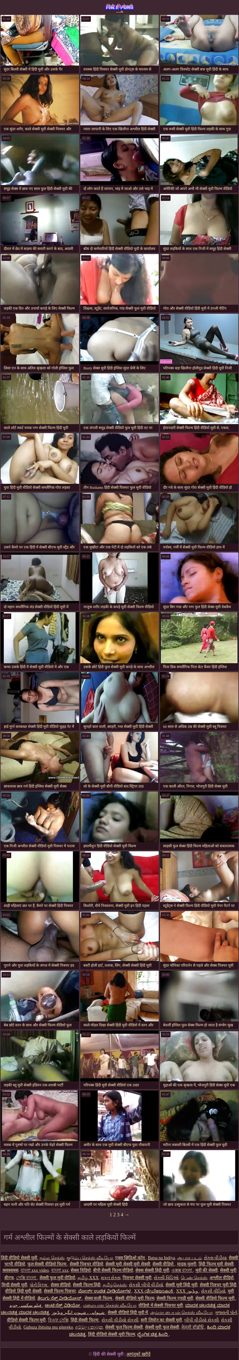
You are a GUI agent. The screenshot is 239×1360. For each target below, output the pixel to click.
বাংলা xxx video (35, 1270)
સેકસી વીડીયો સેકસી (119, 1320)
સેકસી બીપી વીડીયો (146, 1285)
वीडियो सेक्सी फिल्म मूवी (26, 1320)
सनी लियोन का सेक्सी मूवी (161, 1320)
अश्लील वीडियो (221, 1277)
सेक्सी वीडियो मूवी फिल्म (134, 1298)
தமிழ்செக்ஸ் (115, 1285)
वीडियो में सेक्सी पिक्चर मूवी (160, 1305)
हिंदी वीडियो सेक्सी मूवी (19, 1258)
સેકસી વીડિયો (213, 1291)
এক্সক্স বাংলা (182, 1270)
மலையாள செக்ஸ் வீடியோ (109, 1305)
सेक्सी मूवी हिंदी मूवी (182, 1285)
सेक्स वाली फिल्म (99, 1298)
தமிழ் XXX (88, 1277)
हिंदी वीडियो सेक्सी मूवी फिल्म (111, 1334)
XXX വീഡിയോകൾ (154, 1291)
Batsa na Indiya (161, 1258)
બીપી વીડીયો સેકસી (201, 1320)
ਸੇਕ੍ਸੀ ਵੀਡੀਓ (193, 1327)
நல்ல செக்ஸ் (52, 1258)
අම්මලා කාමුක (89, 1327)
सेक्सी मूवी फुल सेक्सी (162, 1327)
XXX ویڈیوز (187, 1291)
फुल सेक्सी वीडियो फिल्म (47, 1264)
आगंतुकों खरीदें (138, 1354)
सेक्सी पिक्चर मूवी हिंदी (218, 1285)
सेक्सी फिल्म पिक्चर (60, 1291)
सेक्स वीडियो (61, 1285)
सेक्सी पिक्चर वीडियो (86, 1264)
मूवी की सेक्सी (206, 1270)
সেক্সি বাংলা (26, 1277)
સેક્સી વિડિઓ (166, 1277)
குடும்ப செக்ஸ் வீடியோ (90, 1258)
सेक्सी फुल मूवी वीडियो (58, 1277)
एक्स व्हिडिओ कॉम (130, 1258)
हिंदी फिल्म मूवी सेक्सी (216, 1264)
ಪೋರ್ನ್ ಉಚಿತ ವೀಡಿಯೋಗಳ (105, 1291)
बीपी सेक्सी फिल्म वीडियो (113, 1270)
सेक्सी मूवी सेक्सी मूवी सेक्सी (127, 1264)
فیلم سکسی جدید (26, 1305)
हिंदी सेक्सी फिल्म (85, 1320)
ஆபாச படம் (189, 1258)
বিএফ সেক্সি (58, 1320)
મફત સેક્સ (111, 1277)
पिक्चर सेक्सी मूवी (137, 1277)
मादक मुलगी (187, 1264)
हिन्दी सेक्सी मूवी (14, 1285)
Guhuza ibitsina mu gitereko (48, 1327)
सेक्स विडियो (81, 1270)
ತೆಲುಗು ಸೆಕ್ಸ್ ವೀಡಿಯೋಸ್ (59, 1298)
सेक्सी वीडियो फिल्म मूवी (215, 1298)
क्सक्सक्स (10, 1270)
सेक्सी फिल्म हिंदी (87, 1285)
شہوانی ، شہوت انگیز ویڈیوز (79, 1312)
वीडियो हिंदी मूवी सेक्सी (23, 1291)
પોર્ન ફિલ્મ (39, 1285)
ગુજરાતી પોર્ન (226, 1312)
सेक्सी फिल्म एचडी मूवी (175, 1298)
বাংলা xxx (60, 1270)
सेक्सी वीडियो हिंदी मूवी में (128, 1312)
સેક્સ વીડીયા (215, 1258)
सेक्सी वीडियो (163, 1264)
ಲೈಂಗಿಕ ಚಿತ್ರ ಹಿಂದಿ (153, 1334)
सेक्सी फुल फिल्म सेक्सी (124, 1327)
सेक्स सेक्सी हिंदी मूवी (152, 1270)
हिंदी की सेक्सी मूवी (119, 8)
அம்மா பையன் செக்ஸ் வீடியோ (181, 1312)
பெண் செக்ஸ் (194, 1277)
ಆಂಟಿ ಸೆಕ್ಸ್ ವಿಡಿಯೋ (63, 1305)
